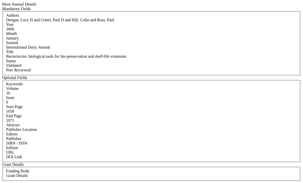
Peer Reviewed (18, 70)
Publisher (13, 138)
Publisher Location (21, 129)
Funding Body (17, 171)
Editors (12, 134)
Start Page (14, 107)
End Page (14, 116)
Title (10, 52)
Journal (12, 42)
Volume (12, 88)
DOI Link (14, 157)
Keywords (14, 84)
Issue (10, 97)
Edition (12, 148)
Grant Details (17, 175)
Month (11, 33)
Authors (12, 15)
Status (11, 61)
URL (10, 152)
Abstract (13, 125)
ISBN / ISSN (16, 143)
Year (9, 24)
